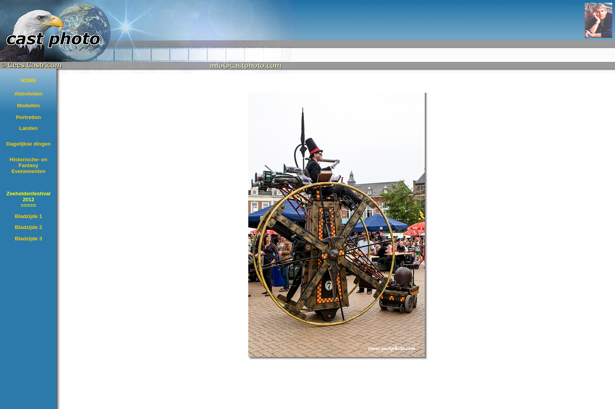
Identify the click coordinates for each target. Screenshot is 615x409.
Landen (28, 128)
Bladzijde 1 (28, 216)
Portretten (28, 117)
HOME (28, 80)
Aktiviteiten (29, 94)
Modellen (28, 105)
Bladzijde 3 (28, 238)
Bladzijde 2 (28, 227)
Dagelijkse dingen (28, 144)
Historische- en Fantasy (28, 162)
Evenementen (28, 171)
